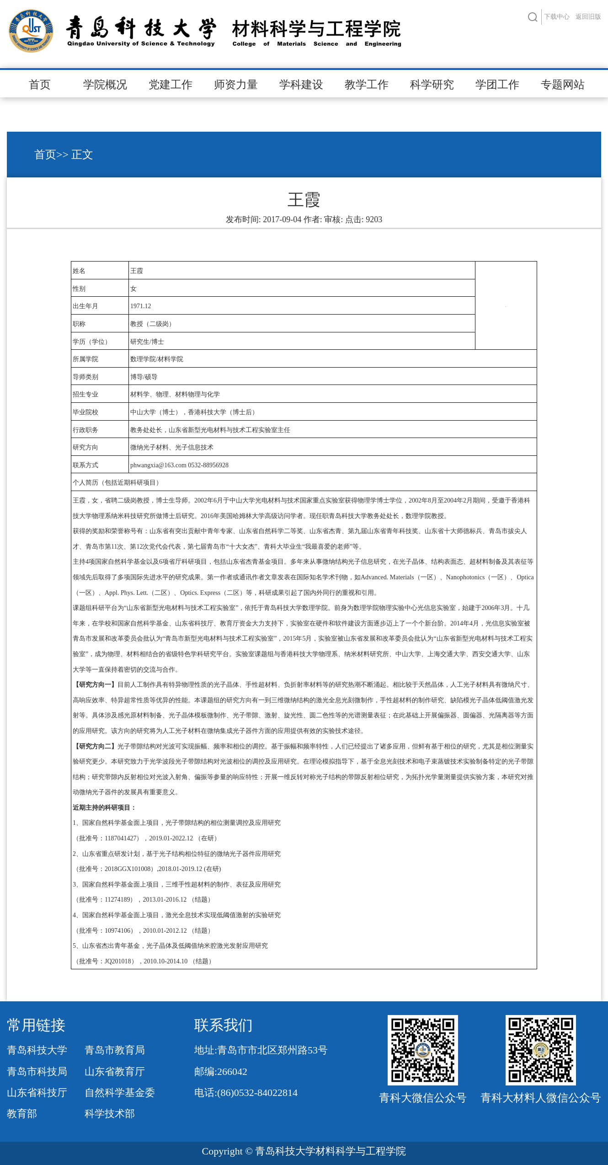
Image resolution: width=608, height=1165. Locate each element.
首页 (40, 85)
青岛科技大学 (37, 1050)
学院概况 (105, 85)
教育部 (22, 1113)
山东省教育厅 (115, 1071)
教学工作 (367, 85)
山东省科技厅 (37, 1092)
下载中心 (557, 16)
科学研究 (432, 85)
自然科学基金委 (120, 1092)
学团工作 (497, 85)
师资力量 (236, 85)
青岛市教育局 (115, 1050)
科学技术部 (110, 1113)
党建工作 (170, 85)
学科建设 (301, 85)
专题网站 (563, 85)
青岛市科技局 (37, 1071)
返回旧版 (588, 16)
